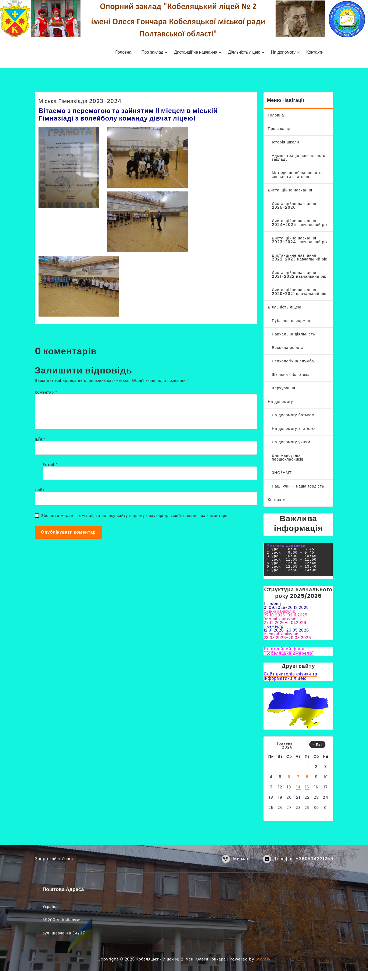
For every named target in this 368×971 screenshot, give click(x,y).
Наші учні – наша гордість (298, 486)
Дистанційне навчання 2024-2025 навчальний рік (299, 222)
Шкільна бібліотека (291, 374)
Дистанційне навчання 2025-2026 (294, 205)
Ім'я (40, 439)
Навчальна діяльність (293, 334)
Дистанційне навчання (290, 190)
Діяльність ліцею (284, 307)
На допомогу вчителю (293, 428)
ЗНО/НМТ (282, 472)
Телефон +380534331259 (303, 864)
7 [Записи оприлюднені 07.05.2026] (298, 777)
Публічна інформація (293, 320)
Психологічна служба (293, 361)
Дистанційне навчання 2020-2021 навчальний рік (299, 291)
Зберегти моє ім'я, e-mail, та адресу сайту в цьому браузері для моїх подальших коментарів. (135, 515)
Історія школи (285, 142)
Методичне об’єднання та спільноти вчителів (297, 174)
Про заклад (279, 128)
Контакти (277, 499)
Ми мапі (242, 864)
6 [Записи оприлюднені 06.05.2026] (289, 777)
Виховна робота (288, 347)
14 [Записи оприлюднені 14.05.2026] (298, 787)
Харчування (283, 388)
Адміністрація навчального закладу (298, 157)
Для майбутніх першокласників (288, 457)
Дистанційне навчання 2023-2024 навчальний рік (299, 240)
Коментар (46, 392)
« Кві (317, 744)
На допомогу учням (291, 442)
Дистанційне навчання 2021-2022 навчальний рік (299, 274)
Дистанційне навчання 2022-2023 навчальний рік (299, 257)
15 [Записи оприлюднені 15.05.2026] (307, 787)
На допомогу (280, 401)
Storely (263, 959)
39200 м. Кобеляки (62, 967)
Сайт (39, 490)
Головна (276, 115)
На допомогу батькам (293, 415)
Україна (50, 954)
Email (50, 464)
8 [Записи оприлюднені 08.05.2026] (307, 777)
